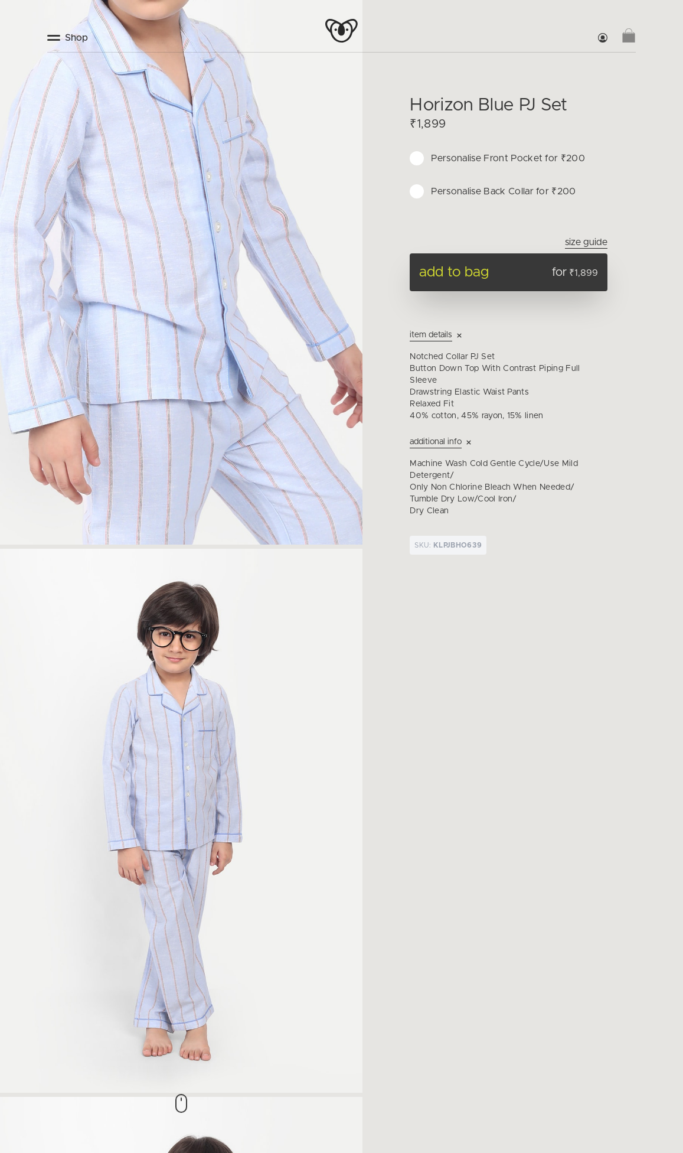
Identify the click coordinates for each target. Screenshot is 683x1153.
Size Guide (586, 242)
